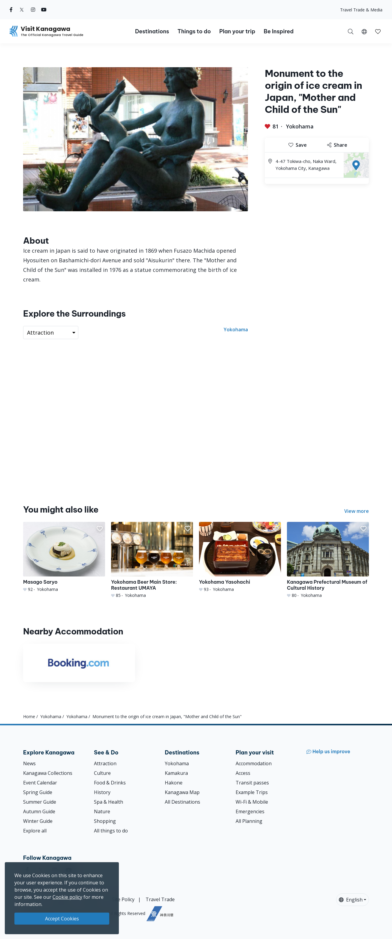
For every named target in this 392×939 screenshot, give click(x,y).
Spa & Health (108, 802)
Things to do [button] (194, 31)
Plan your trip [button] (237, 31)
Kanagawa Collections (47, 773)
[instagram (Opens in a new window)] (33, 9)
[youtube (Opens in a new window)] (44, 9)
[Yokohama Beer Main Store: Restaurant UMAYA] (152, 560)
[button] (364, 31)
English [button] (351, 899)
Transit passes (252, 782)
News (29, 763)
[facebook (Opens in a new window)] (11, 9)
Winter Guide (38, 821)
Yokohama (300, 126)
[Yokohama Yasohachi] (240, 557)
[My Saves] (378, 31)
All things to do (111, 830)
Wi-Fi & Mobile (252, 802)
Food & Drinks (110, 782)
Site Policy (123, 899)
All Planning (249, 821)
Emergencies (250, 811)
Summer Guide (39, 802)
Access (243, 773)
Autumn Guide (39, 811)
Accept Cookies (62, 918)
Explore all (35, 830)
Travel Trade (160, 899)
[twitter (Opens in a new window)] (21, 9)
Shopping (105, 821)
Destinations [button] (152, 31)
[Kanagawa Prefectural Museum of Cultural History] (328, 560)
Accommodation (254, 763)
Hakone (173, 782)
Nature (102, 811)
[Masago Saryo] (64, 557)
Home (29, 716)
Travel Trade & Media (361, 10)
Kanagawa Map (182, 792)
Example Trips (252, 792)
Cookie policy (67, 897)
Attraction (105, 763)
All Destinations (182, 802)
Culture (102, 773)
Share (337, 145)
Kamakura (176, 773)
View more (356, 511)
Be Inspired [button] (279, 31)
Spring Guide (37, 792)
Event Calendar (40, 782)
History (102, 792)
